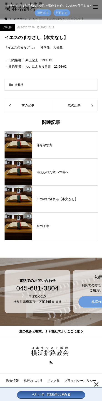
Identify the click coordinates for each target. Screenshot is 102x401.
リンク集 (53, 380)
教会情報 (12, 380)
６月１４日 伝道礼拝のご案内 (51, 394)
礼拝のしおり (32, 380)
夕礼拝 (7, 27)
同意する (43, 13)
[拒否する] (96, 9)
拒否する (62, 13)
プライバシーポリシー (80, 380)
